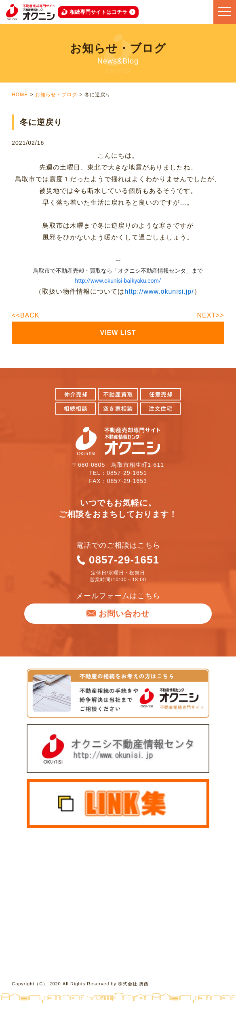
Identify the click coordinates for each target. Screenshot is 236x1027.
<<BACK (25, 315)
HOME (20, 94)
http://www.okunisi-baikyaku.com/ (118, 280)
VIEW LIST (118, 332)
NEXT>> (210, 315)
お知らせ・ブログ (56, 94)
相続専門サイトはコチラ (98, 12)
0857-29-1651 (124, 560)
